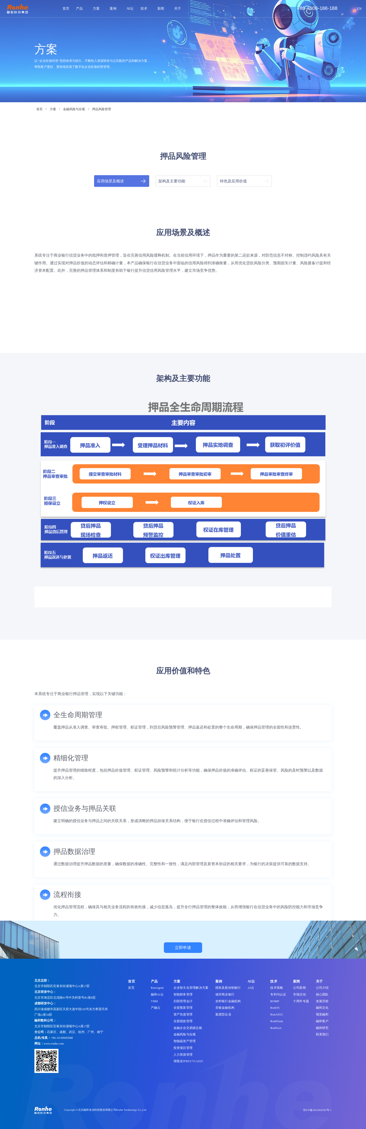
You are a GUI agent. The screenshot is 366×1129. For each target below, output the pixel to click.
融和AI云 (157, 994)
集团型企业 (223, 1014)
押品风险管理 (101, 109)
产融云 (156, 1007)
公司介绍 (322, 987)
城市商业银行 (224, 994)
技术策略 (276, 987)
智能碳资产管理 (184, 1041)
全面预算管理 (183, 1007)
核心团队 (322, 994)
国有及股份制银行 (228, 987)
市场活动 (299, 994)
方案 (98, 8)
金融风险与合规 (74, 109)
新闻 (162, 8)
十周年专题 (301, 1001)
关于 (179, 8)
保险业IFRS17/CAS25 (188, 1061)
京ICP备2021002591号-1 (317, 1110)
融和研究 (322, 1028)
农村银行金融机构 (228, 1001)
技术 (145, 8)
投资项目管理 (183, 1048)
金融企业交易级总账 (187, 1028)
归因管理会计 (183, 1001)
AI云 (130, 8)
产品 (81, 8)
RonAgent (157, 987)
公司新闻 (299, 987)
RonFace (276, 1028)
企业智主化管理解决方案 (190, 987)
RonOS (274, 1007)
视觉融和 (322, 1014)
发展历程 (322, 1001)
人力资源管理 (183, 1054)
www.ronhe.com (54, 1043)
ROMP (274, 1001)
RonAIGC (276, 1014)
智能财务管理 (183, 994)
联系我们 (322, 1034)
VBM (154, 1001)
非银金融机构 (224, 1007)
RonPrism (276, 1021)
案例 (115, 8)
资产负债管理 (183, 1014)
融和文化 (322, 1007)
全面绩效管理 (183, 1021)
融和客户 (322, 1021)
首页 (66, 8)
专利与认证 (278, 994)
